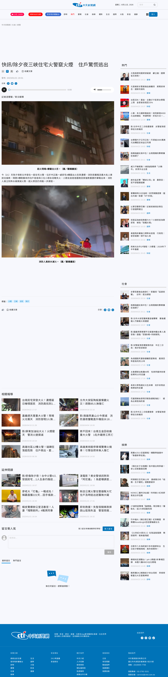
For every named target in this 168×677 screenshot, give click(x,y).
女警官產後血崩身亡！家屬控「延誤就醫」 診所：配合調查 (148, 293)
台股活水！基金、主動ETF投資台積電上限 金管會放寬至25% (148, 101)
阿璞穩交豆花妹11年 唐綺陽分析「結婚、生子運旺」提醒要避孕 (148, 480)
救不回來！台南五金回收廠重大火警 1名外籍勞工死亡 (96, 433)
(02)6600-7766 (140, 665)
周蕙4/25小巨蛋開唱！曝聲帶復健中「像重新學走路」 (147, 454)
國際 (115, 14)
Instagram (146, 638)
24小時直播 (55, 658)
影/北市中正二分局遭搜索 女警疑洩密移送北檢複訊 (148, 128)
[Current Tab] (6, 560)
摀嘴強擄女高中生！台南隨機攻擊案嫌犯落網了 (148, 154)
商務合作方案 (82, 674)
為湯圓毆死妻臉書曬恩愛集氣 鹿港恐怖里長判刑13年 (148, 360)
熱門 (72, 14)
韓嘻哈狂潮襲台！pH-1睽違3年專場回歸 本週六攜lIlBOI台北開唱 (148, 561)
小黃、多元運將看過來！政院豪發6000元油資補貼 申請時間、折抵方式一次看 (148, 114)
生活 (108, 14)
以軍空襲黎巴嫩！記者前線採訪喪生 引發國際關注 (148, 208)
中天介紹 (80, 658)
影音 (129, 14)
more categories (147, 14)
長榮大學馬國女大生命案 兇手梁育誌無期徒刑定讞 (148, 386)
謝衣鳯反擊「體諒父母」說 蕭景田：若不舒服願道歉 (148, 181)
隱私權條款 (81, 668)
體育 (101, 14)
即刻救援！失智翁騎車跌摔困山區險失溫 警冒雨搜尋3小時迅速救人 (96, 509)
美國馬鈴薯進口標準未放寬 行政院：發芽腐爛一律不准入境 (148, 234)
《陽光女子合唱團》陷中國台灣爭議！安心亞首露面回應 (148, 467)
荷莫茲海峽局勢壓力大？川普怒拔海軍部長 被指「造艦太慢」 (148, 221)
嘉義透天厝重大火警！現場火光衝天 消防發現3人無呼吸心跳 (39, 417)
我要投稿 (106, 671)
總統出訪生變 (35, 14)
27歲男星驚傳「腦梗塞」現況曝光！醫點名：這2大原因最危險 (148, 507)
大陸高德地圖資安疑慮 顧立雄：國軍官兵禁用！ (148, 74)
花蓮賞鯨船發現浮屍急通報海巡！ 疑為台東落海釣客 (148, 400)
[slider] (37, 89)
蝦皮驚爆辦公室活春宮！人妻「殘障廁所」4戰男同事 (38, 509)
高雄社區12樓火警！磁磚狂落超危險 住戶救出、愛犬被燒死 (38, 448)
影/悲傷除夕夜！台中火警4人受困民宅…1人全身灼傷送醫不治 (39, 477)
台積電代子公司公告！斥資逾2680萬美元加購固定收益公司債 (148, 141)
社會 (86, 14)
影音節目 (54, 662)
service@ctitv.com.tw (146, 675)
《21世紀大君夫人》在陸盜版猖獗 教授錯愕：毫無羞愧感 (148, 534)
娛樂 (94, 14)
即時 (65, 14)
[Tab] (17, 560)
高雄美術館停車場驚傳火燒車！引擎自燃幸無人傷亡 (96, 448)
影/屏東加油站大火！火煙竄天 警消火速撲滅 (38, 433)
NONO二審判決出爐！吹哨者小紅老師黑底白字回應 (148, 494)
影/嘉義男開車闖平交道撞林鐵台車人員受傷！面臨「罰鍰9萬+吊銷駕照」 (148, 333)
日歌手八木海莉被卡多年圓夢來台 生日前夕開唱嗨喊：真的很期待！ (148, 547)
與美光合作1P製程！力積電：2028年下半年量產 (148, 248)
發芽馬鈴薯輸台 (53, 14)
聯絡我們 (106, 665)
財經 (148, 106)
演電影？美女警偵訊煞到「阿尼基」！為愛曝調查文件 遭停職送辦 (96, 477)
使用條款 (80, 665)
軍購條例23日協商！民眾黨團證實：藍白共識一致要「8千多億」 (148, 194)
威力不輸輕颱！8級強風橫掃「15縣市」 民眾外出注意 (146, 168)
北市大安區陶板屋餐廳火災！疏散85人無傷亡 (94, 402)
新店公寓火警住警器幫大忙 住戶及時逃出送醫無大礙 (97, 493)
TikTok (153, 638)
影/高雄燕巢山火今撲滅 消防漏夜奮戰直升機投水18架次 (96, 417)
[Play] (4, 89)
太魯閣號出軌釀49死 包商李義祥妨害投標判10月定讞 (148, 373)
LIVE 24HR (18, 14)
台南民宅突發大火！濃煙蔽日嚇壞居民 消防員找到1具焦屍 (39, 402)
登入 (153, 14)
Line (149, 638)
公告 (104, 658)
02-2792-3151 (143, 671)
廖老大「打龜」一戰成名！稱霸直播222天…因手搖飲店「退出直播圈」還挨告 (39, 493)
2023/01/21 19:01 (15, 78)
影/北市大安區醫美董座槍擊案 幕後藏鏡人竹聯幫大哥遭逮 (148, 319)
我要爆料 (106, 668)
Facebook (142, 638)
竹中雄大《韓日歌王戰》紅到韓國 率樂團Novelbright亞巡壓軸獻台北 (148, 520)
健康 (136, 14)
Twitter (138, 638)
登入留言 (108, 529)
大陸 (122, 14)
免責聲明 (80, 671)
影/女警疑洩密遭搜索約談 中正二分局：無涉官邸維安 (147, 346)
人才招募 (80, 662)
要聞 (80, 14)
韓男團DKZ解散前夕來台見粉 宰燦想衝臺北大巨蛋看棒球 (148, 574)
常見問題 (106, 662)
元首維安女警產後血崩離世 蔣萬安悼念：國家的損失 (148, 88)
